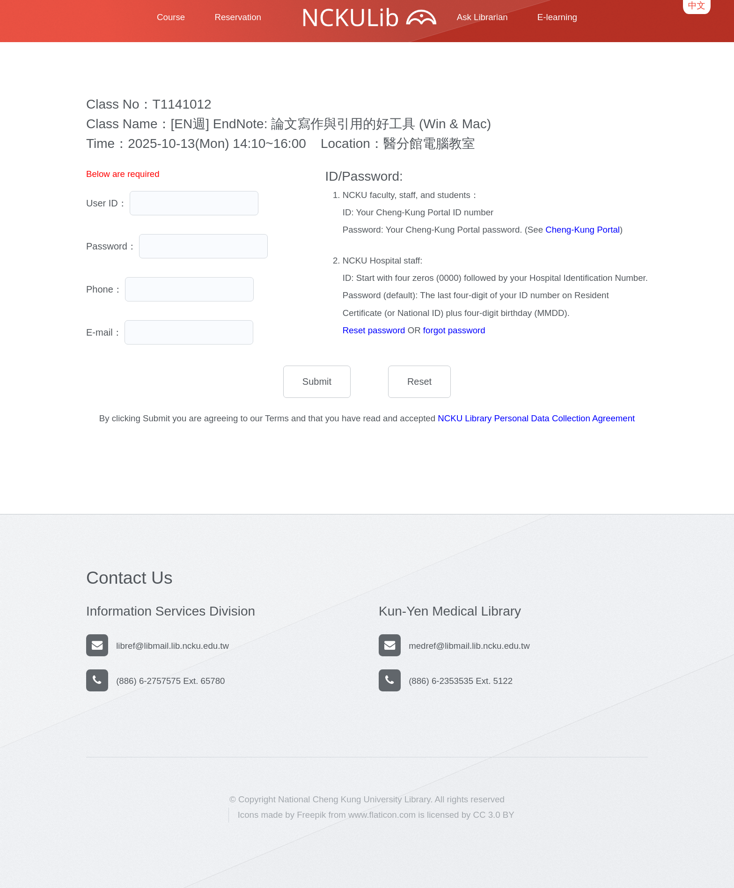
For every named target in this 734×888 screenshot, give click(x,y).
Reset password (374, 330)
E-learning (557, 17)
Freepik (311, 815)
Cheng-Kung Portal (582, 230)
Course (171, 17)
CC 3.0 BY (493, 815)
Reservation (237, 17)
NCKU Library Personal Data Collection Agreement (536, 418)
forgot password (454, 330)
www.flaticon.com (382, 815)
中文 (696, 5)
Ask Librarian (482, 17)
